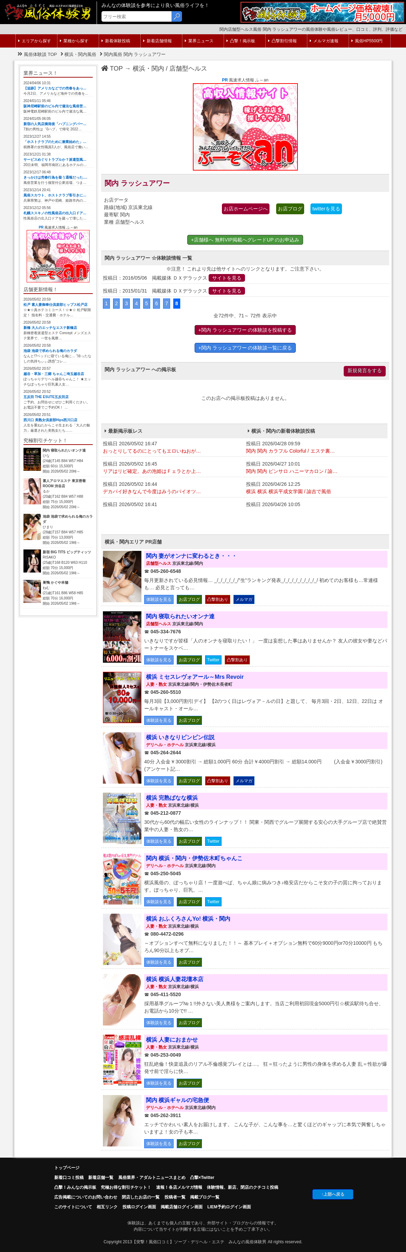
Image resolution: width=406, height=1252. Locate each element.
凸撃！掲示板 (240, 40)
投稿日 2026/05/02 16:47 (173, 448)
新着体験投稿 (116, 40)
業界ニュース (199, 40)
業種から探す (74, 40)
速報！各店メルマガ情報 (179, 1187)
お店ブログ (290, 208)
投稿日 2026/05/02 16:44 (173, 488)
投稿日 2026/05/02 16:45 (173, 468)
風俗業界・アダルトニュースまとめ (152, 1177)
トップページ (66, 1167)
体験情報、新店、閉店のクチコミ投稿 (242, 1187)
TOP (112, 68)
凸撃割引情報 (282, 40)
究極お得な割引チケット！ (126, 1187)
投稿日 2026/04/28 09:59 (316, 448)
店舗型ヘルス (188, 68)
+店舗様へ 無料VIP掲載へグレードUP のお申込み (245, 240)
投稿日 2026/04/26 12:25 (316, 488)
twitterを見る (326, 208)
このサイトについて (73, 1206)
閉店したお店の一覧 (141, 1197)
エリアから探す (34, 40)
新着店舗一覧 (100, 1177)
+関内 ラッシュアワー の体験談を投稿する (245, 330)
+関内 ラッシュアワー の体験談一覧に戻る (245, 348)
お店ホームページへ (246, 208)
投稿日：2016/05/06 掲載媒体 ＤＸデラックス (174, 278)
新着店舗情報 (157, 40)
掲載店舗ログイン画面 (182, 1206)
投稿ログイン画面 (139, 1206)
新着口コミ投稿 (69, 1177)
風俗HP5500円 (367, 40)
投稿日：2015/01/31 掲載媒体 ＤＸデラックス (174, 291)
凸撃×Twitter (202, 1177)
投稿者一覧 (175, 1197)
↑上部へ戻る (332, 1194)
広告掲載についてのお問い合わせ (85, 1197)
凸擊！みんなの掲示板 (75, 1187)
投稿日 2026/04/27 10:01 (316, 468)
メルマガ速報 (324, 40)
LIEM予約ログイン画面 (229, 1206)
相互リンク (107, 1206)
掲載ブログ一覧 (204, 1197)
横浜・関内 (148, 68)
